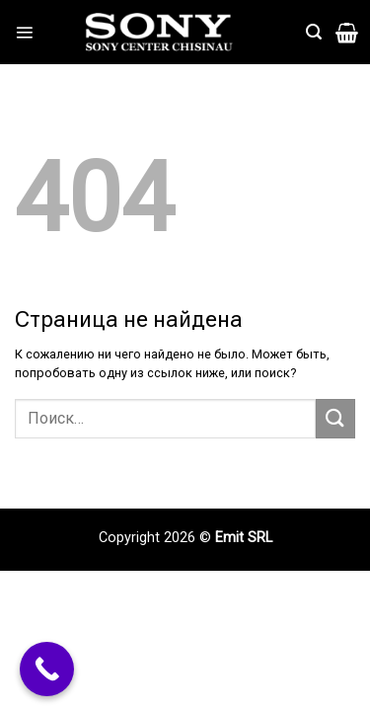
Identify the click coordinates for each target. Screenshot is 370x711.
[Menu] (24, 32)
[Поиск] (314, 32)
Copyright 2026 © (157, 537)
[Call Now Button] (47, 669)
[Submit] (335, 418)
